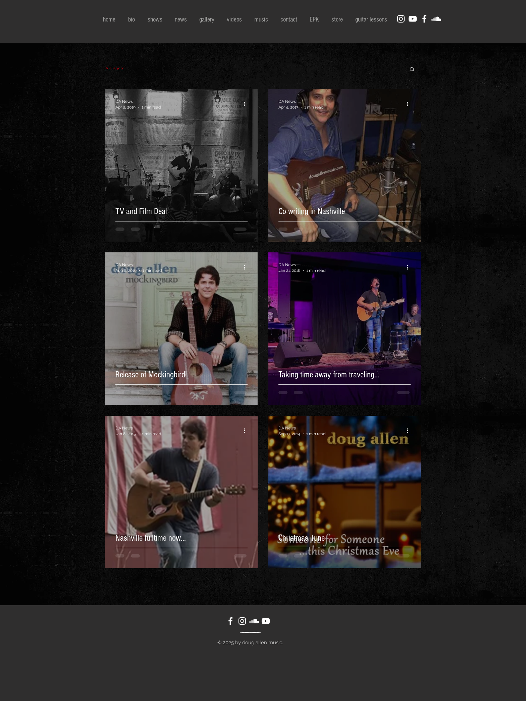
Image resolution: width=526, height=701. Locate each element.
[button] (412, 69)
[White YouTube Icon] (413, 19)
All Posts (114, 68)
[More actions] (247, 104)
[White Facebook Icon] (424, 19)
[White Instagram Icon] (401, 19)
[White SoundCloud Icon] (436, 19)
